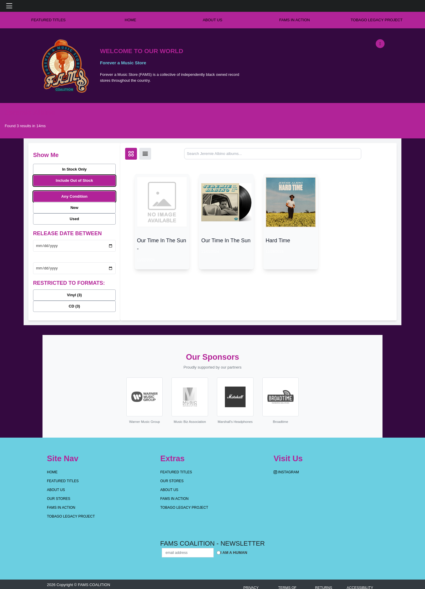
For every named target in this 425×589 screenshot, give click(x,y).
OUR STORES (58, 499)
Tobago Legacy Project (377, 20)
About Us (212, 20)
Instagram (286, 472)
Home (52, 472)
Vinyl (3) (74, 295)
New (75, 207)
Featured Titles (48, 20)
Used (74, 219)
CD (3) (74, 306)
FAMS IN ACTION (294, 20)
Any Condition (74, 196)
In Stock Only (74, 169)
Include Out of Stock (74, 180)
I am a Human (233, 552)
